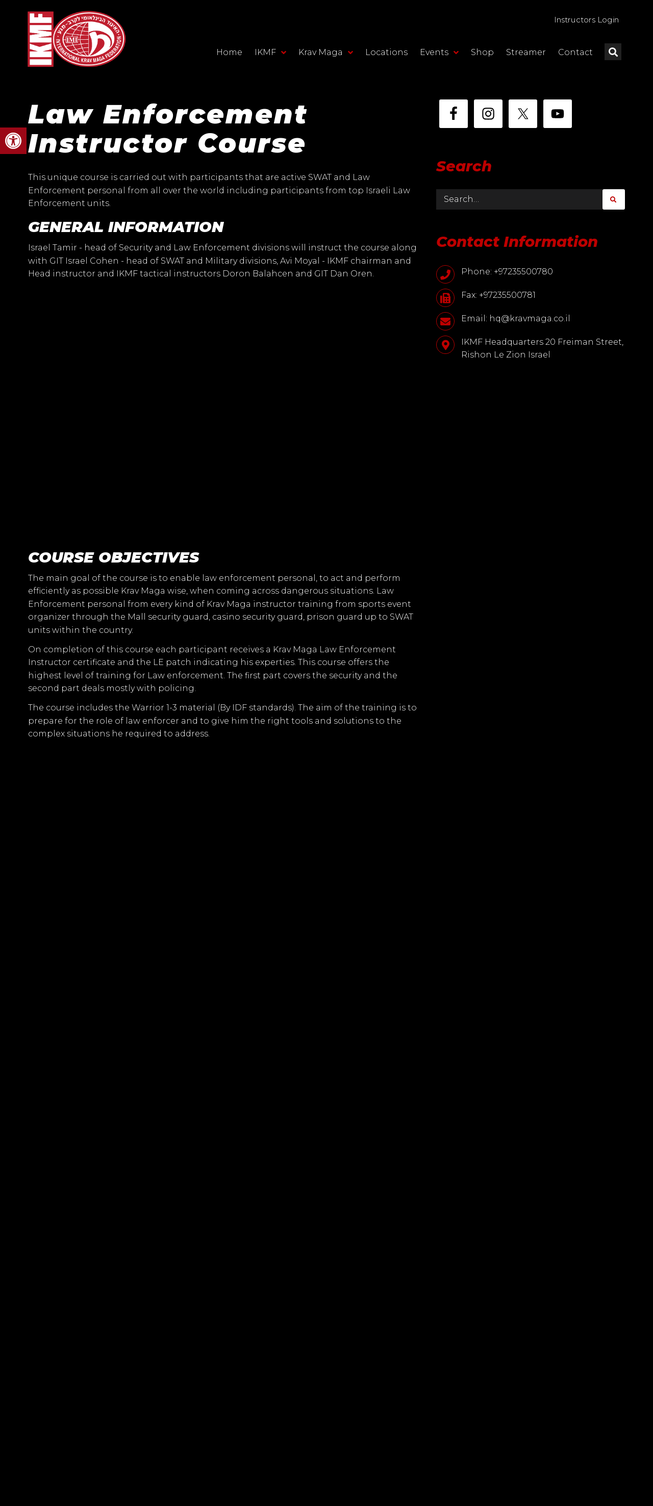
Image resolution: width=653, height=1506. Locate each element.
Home (229, 54)
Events (439, 54)
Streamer (526, 54)
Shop (482, 54)
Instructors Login (580, 20)
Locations (386, 54)
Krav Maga (325, 54)
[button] (13, 140)
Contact (575, 54)
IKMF (270, 54)
